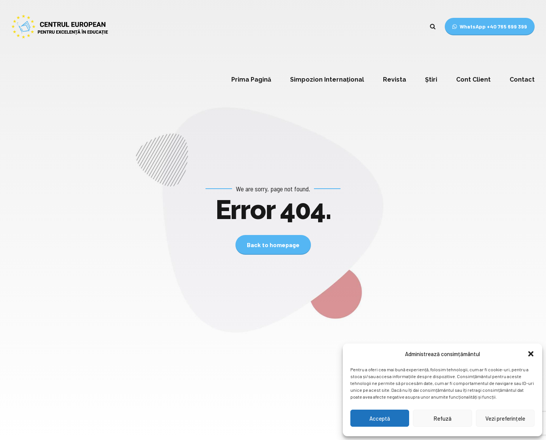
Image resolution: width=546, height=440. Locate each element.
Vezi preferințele (505, 418)
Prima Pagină (251, 79)
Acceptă (379, 418)
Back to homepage (273, 244)
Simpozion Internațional (327, 79)
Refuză (442, 418)
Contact (522, 79)
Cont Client (473, 79)
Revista (394, 79)
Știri (431, 79)
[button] (531, 354)
